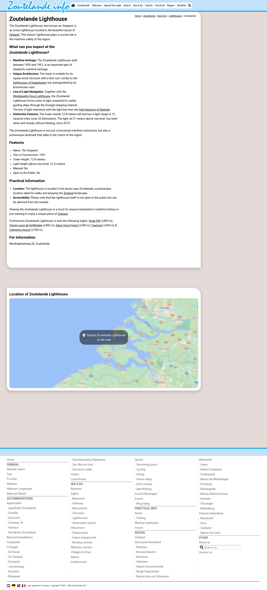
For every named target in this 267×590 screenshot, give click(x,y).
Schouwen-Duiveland (148, 542)
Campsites (13, 542)
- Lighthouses (79, 518)
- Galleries (77, 503)
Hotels (75, 474)
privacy (46, 586)
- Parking (140, 518)
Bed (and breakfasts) (20, 537)
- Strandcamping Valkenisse (88, 459)
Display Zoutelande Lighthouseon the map (103, 337)
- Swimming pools (146, 464)
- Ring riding (142, 503)
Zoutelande (83, 5)
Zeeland (14, 34)
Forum (139, 528)
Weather (181, 5)
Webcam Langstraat (19, 488)
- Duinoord (13, 518)
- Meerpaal (13, 576)
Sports (139, 459)
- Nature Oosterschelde (149, 566)
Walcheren (205, 459)
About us (204, 542)
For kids (12, 479)
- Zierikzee (141, 561)
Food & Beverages (146, 494)
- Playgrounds (79, 532)
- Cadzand (205, 528)
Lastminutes (78, 479)
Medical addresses (146, 523)
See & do (138, 5)
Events (149, 5)
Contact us (205, 552)
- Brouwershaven (145, 552)
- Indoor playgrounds (83, 537)
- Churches (77, 513)
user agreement (34, 586)
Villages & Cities (81, 552)
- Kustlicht (13, 571)
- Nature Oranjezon (210, 469)
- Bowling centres (81, 542)
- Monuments (79, 508)
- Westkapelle (207, 489)
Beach (127, 5)
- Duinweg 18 (15, 522)
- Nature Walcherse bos (213, 494)
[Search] (189, 5)
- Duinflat (12, 513)
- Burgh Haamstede (147, 571)
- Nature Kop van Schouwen (152, 576)
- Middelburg (207, 508)
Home (10, 459)
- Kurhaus (13, 527)
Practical (160, 5)
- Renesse (141, 547)
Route (138, 513)
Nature (75, 557)
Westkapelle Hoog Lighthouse (31, 96)
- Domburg (205, 484)
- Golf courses (143, 484)
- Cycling (140, 469)
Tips (9, 474)
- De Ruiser (13, 552)
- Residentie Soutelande (21, 532)
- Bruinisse (141, 557)
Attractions (78, 528)
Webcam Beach (16, 493)
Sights (75, 493)
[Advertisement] (231, 101)
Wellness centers (81, 547)
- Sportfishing (143, 489)
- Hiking (139, 474)
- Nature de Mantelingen (214, 479)
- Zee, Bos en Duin (82, 464)
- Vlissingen (206, 503)
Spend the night (112, 5)
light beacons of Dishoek (94, 109)
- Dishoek (204, 498)
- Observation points (83, 523)
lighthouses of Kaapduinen (29, 82)
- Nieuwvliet (206, 518)
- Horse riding (143, 479)
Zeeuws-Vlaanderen (211, 513)
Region (171, 5)
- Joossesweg (15, 566)
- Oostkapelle (207, 474)
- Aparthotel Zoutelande (21, 508)
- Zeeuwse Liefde (81, 469)
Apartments (14, 503)
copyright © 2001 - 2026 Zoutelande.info (68, 586)
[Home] (73, 5)
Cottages (12, 547)
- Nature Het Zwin (210, 533)
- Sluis (202, 523)
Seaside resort (16, 469)
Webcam (97, 5)
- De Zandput (15, 557)
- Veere (203, 464)
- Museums (78, 498)
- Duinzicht (13, 561)
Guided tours (79, 562)
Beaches (76, 488)
